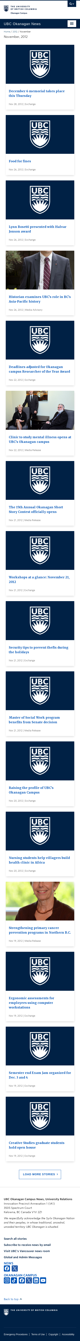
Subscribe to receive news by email (27, 1244)
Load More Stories (39, 1174)
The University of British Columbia (29, 8)
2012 (15, 31)
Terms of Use (38, 1334)
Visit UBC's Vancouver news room (27, 1251)
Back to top (13, 1299)
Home (7, 31)
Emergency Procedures (16, 1334)
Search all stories (15, 1238)
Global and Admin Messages (23, 1257)
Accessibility (68, 1334)
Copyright (53, 1334)
